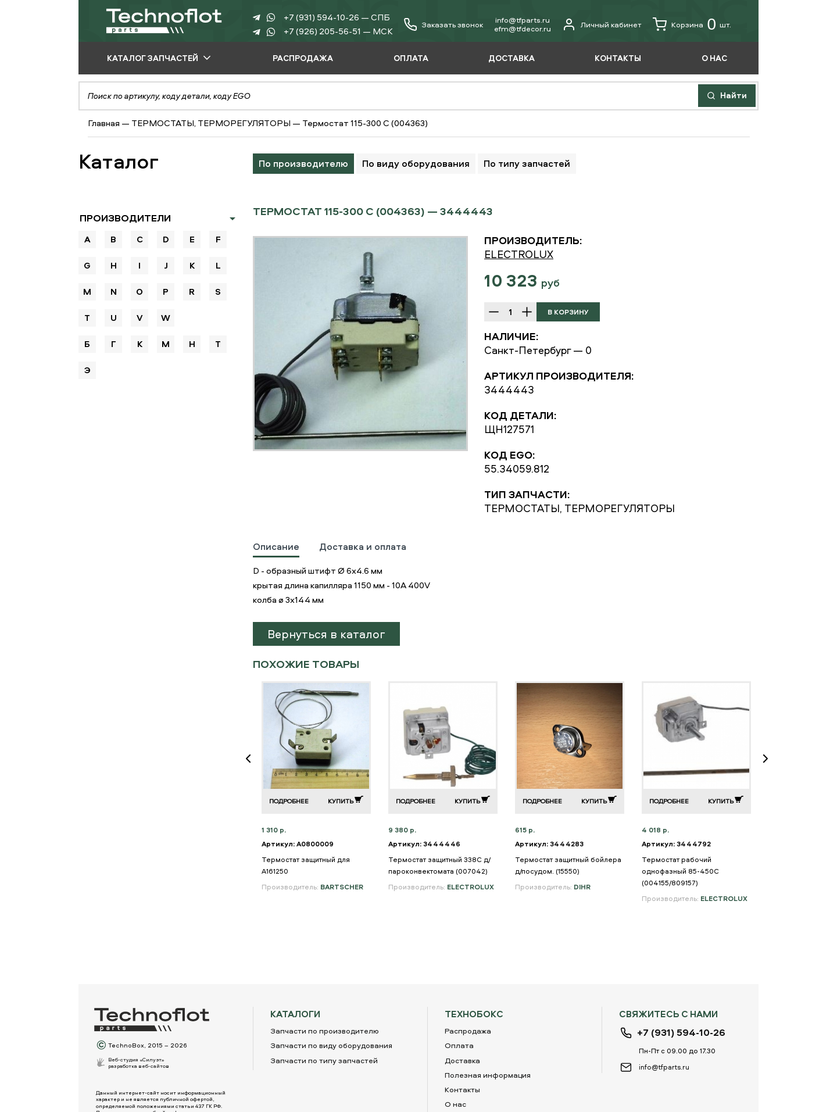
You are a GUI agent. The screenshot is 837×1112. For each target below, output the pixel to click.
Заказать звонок (452, 24)
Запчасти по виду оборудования (331, 1045)
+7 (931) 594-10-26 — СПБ (337, 17)
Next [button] (770, 766)
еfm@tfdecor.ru (522, 28)
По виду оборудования (416, 163)
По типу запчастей (527, 163)
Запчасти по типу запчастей (324, 1060)
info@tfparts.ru (522, 20)
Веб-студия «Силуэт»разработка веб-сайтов (138, 1063)
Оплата (459, 1045)
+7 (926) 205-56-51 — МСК (338, 31)
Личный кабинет (602, 24)
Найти (727, 95)
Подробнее (289, 800)
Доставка (462, 1060)
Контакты (462, 1089)
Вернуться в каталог (326, 634)
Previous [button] (252, 766)
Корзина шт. (692, 24)
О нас (455, 1104)
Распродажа (468, 1030)
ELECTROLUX (518, 254)
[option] (360, 343)
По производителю (303, 163)
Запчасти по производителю (324, 1030)
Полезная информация (488, 1075)
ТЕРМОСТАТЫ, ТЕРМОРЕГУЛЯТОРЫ (211, 123)
